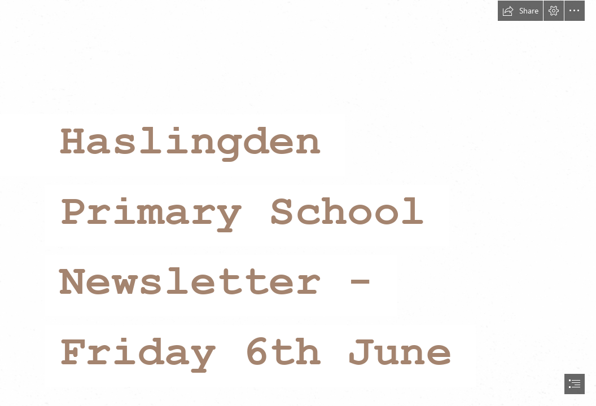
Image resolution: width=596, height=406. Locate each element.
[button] (520, 11)
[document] (298, 203)
